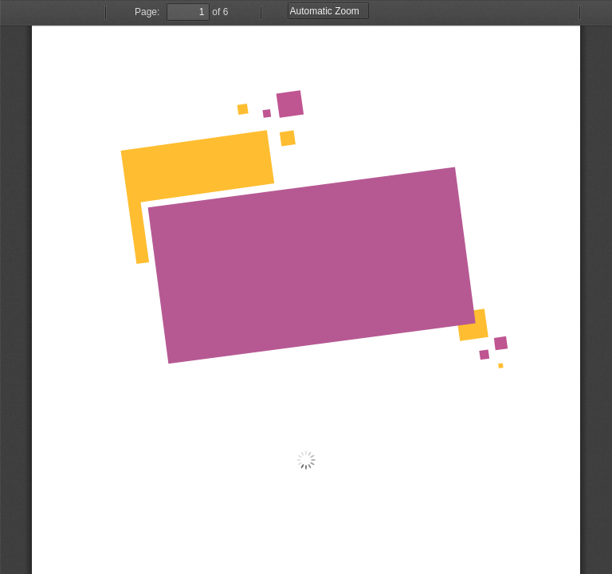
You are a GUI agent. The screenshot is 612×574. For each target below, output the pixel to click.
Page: (147, 12)
